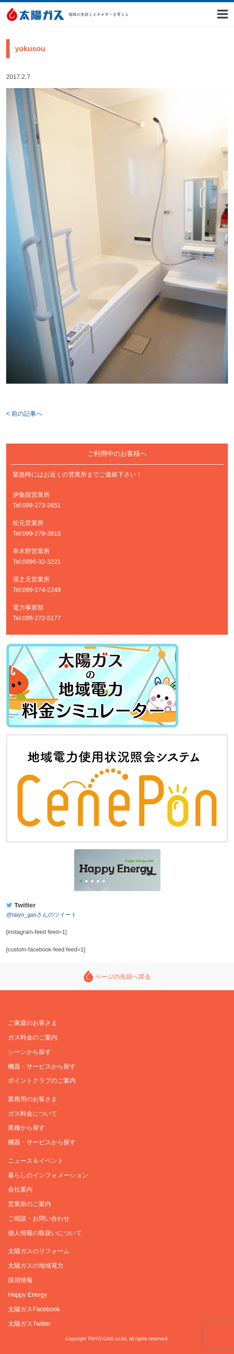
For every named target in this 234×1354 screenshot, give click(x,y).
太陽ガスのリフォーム (39, 1250)
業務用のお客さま (32, 1098)
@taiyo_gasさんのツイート (41, 914)
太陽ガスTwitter (29, 1323)
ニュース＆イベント (35, 1160)
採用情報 (20, 1280)
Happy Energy (117, 870)
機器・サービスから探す (42, 1066)
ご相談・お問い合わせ (39, 1218)
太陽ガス (35, 14)
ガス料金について (32, 1113)
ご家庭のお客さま (32, 1022)
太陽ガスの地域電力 (35, 1265)
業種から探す (26, 1127)
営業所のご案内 (29, 1203)
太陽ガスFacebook (33, 1309)
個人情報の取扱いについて (45, 1232)
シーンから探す (29, 1051)
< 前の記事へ (24, 413)
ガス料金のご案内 (32, 1037)
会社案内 (20, 1189)
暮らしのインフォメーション (48, 1175)
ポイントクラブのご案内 (42, 1080)
